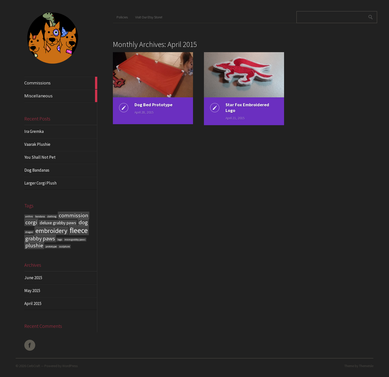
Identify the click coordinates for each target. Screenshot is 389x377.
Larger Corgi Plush (40, 183)
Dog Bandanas (36, 170)
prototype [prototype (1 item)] (51, 246)
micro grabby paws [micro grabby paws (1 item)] (75, 239)
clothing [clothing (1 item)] (51, 216)
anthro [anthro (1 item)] (29, 216)
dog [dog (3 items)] (83, 222)
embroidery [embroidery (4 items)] (51, 230)
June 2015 (33, 277)
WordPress (70, 366)
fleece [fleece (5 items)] (79, 230)
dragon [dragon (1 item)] (29, 232)
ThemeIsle (366, 366)
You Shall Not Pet (40, 157)
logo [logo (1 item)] (60, 239)
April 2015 (32, 303)
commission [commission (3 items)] (73, 215)
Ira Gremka (34, 131)
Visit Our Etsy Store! (148, 17)
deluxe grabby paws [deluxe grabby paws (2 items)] (58, 223)
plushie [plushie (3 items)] (34, 245)
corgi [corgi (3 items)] (31, 222)
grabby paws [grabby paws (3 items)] (40, 238)
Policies (122, 17)
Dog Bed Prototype (153, 105)
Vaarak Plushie (37, 144)
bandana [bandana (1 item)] (40, 216)
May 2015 (32, 290)
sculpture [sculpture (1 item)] (64, 246)
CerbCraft (33, 366)
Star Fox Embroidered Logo (247, 107)
